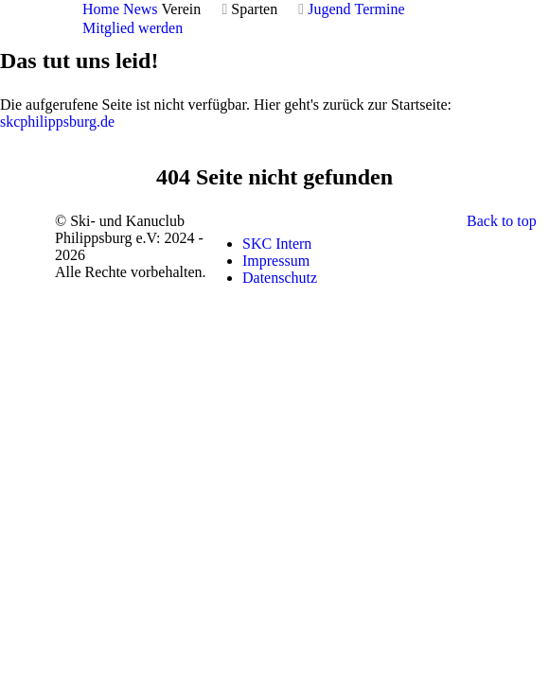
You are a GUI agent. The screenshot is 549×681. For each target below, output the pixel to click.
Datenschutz (279, 278)
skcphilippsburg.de (57, 122)
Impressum (276, 261)
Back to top (502, 221)
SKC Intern (276, 244)
